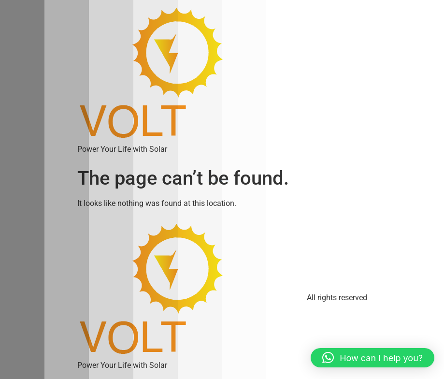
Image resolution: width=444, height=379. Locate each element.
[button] (372, 357)
